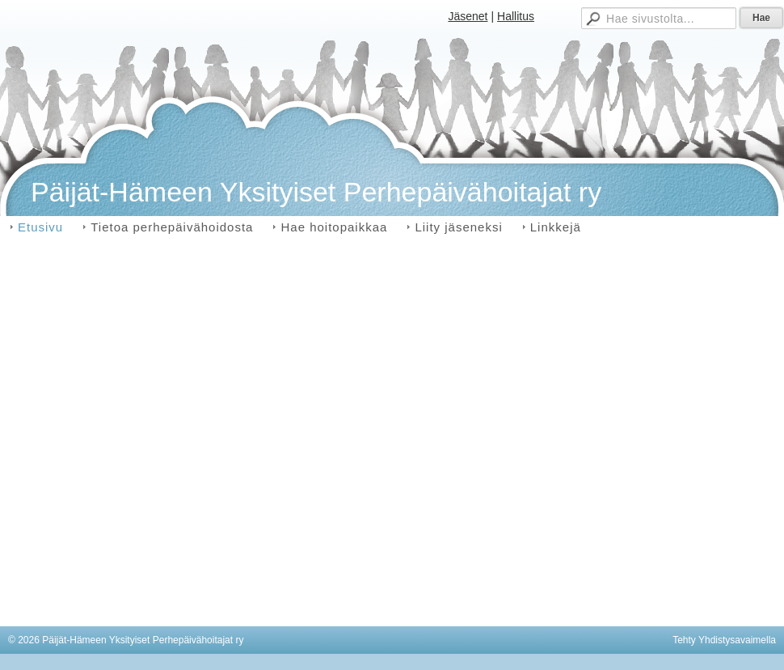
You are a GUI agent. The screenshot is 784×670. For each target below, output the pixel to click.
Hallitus (515, 16)
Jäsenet (467, 16)
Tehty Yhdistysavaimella (724, 640)
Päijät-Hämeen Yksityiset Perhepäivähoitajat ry (316, 191)
